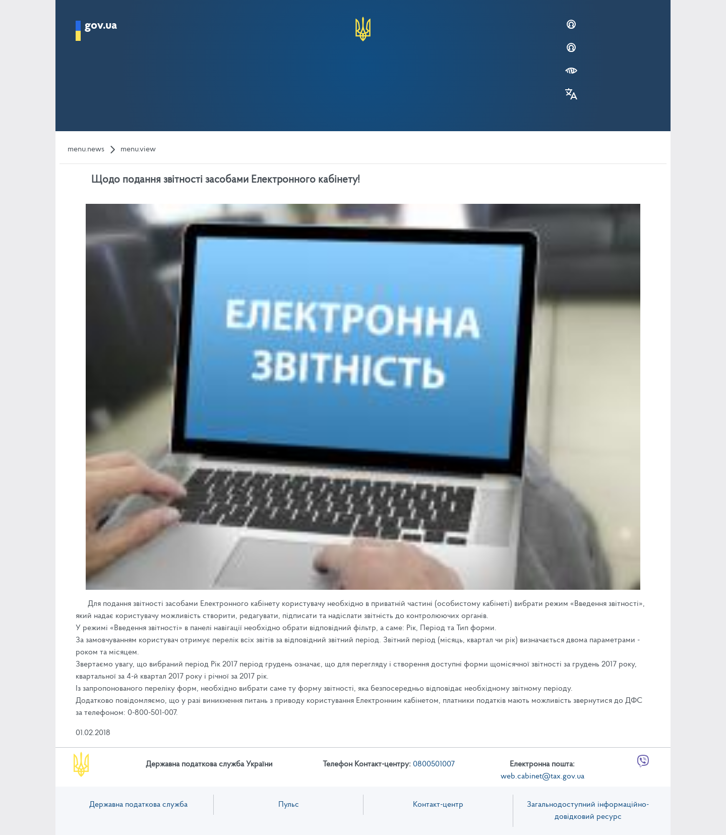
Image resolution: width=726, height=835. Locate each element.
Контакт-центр (438, 805)
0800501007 (434, 764)
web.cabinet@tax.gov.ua (542, 776)
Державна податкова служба (138, 805)
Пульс (288, 805)
